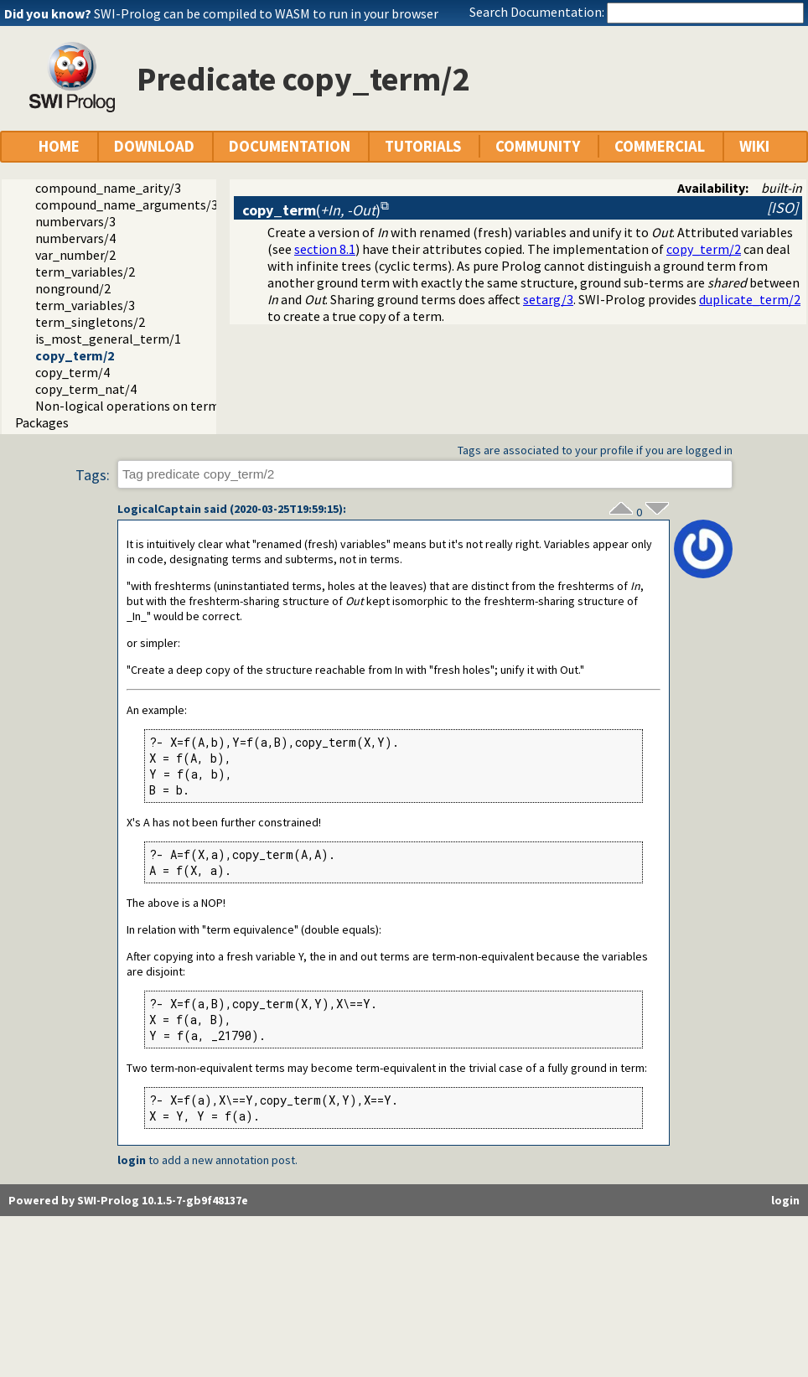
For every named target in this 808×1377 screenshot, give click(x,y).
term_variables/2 (85, 271)
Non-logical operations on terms (130, 405)
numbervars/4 (75, 238)
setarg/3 (548, 299)
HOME (59, 146)
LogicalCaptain (159, 508)
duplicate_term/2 (749, 299)
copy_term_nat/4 (86, 388)
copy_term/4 (72, 372)
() (311, 210)
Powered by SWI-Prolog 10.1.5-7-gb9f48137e (128, 1200)
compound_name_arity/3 (108, 187)
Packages (42, 422)
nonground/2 (73, 288)
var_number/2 (75, 254)
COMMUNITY (537, 146)
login (131, 1159)
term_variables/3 (85, 305)
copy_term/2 (74, 355)
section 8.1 (324, 249)
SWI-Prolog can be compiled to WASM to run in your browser (266, 13)
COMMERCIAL (659, 146)
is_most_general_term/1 (108, 338)
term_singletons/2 (90, 321)
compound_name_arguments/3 (126, 204)
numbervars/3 (75, 221)
